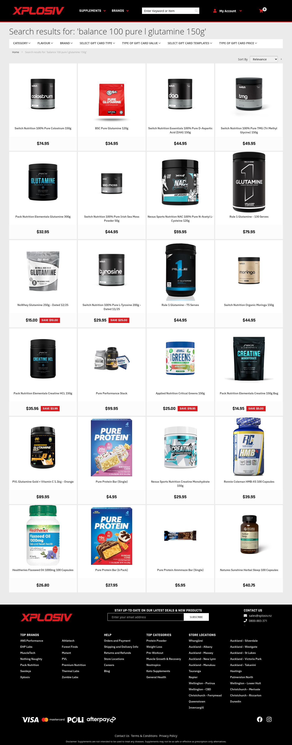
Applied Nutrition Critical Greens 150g (180, 393)
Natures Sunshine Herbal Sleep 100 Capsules (249, 570)
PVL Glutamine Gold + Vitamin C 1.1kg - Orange (43, 481)
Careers (109, 665)
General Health (156, 677)
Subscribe (196, 617)
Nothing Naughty (31, 659)
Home (16, 52)
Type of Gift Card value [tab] (140, 43)
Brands (118, 10)
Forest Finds (70, 647)
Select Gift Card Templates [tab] (188, 43)
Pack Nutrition (29, 665)
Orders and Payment (117, 640)
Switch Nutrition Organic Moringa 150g (249, 305)
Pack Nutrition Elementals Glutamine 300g (43, 216)
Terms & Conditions (144, 736)
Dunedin (235, 701)
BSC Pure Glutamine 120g (111, 128)
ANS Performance (31, 640)
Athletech (68, 640)
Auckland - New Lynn (202, 659)
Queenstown (197, 701)
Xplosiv (25, 677)
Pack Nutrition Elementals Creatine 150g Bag (249, 393)
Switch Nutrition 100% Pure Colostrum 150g (43, 128)
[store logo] (39, 11)
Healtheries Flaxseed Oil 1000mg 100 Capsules (42, 570)
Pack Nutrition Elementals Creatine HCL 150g (43, 393)
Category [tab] (20, 43)
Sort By (243, 59)
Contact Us (122, 736)
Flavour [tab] (44, 43)
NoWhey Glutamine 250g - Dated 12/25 (42, 305)
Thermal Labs (70, 671)
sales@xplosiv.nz (260, 616)
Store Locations (114, 659)
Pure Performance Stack (111, 393)
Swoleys (25, 671)
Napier (193, 677)
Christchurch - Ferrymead (205, 695)
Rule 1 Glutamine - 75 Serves (180, 305)
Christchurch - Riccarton (245, 695)
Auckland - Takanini (243, 665)
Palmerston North (241, 677)
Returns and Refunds (117, 653)
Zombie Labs (70, 677)
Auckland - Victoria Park (246, 659)
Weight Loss (154, 647)
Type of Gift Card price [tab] (236, 43)
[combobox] (170, 10)
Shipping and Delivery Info (121, 647)
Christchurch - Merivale (245, 689)
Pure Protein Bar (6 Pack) (111, 570)
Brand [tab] (65, 43)
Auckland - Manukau (202, 665)
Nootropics (153, 665)
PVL (64, 659)
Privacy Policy (168, 736)
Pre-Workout (154, 653)
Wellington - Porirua (202, 683)
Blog (107, 671)
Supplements (90, 10)
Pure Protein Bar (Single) (112, 481)
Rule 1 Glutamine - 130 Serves (249, 216)
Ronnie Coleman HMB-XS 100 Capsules (249, 481)
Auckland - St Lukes (243, 653)
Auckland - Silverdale (244, 640)
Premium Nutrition (74, 665)
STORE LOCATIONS (202, 635)
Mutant (66, 653)
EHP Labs (26, 647)
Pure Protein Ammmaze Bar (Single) (180, 570)
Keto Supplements (158, 671)
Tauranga (195, 671)
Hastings (236, 671)
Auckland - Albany (200, 647)
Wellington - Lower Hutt (245, 683)
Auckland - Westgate (243, 647)
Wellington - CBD (200, 689)
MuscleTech (27, 653)
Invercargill (196, 707)
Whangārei (196, 640)
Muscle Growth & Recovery (163, 659)
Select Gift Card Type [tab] (96, 43)
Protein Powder (156, 640)
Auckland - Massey (201, 653)
